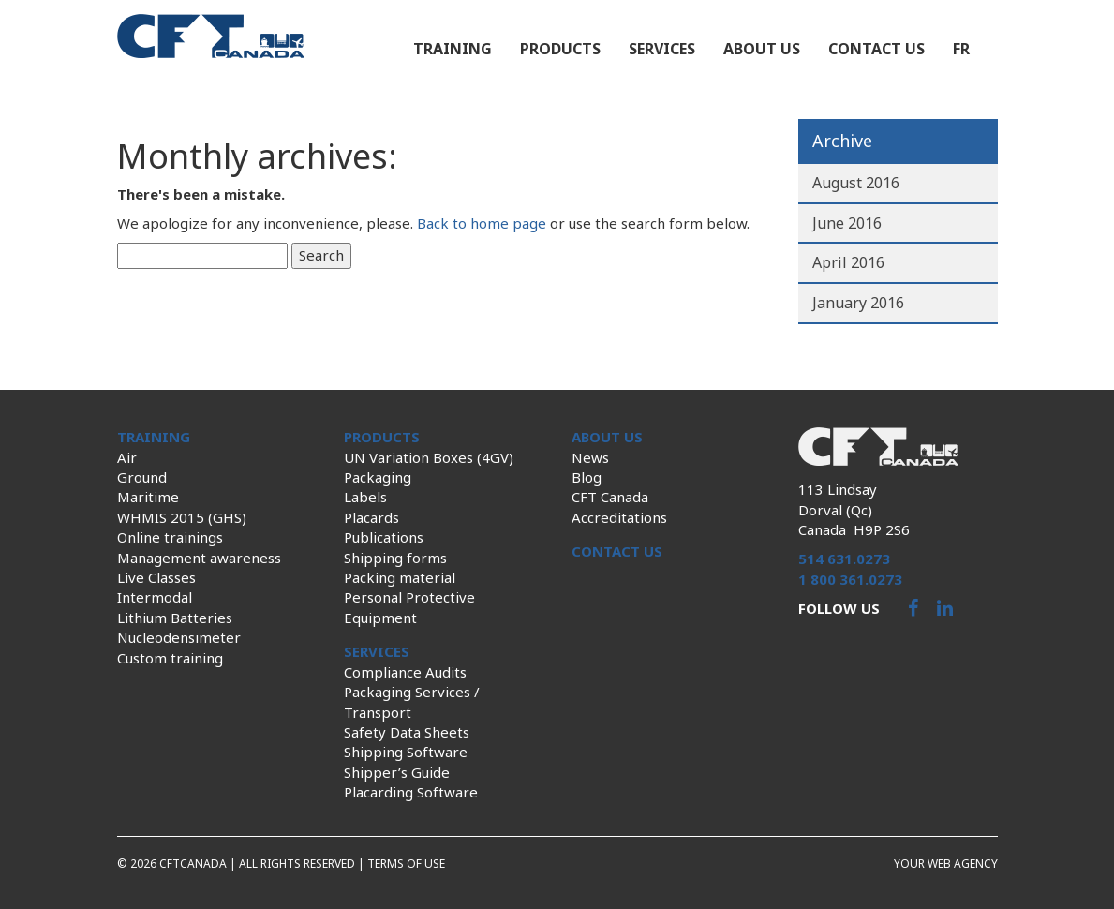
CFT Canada (610, 496)
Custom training (170, 657)
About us (761, 48)
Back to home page (481, 223)
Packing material (399, 577)
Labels (365, 496)
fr (961, 48)
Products (560, 48)
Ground (142, 477)
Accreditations (619, 517)
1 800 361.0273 (850, 579)
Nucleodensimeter (179, 637)
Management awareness (199, 557)
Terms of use (406, 864)
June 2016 (847, 223)
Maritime (148, 496)
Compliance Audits (405, 672)
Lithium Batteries (174, 617)
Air (127, 457)
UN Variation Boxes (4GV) (428, 457)
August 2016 (855, 182)
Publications (383, 537)
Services (662, 48)
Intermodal (154, 597)
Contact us (876, 48)
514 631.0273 (844, 558)
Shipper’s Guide (397, 772)
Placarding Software (411, 791)
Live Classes (156, 577)
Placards (371, 517)
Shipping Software (406, 751)
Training (452, 48)
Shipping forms (395, 557)
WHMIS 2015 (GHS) (181, 517)
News (590, 457)
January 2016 (858, 302)
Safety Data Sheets (406, 732)
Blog (587, 477)
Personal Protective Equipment (409, 607)
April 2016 (848, 262)
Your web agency (946, 864)
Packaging (377, 477)
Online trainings (170, 537)
